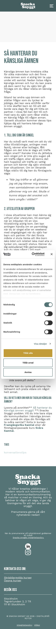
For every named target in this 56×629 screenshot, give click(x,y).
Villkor (37, 625)
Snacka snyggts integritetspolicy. (28, 537)
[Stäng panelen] (52, 254)
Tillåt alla (28, 353)
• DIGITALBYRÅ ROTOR (37, 617)
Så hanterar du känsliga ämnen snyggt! (28, 409)
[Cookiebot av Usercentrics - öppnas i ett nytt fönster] (33, 254)
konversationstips (15, 452)
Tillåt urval (28, 362)
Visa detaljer (40, 344)
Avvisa (28, 372)
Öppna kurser (12, 580)
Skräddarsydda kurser (18, 577)
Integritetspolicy (24, 625)
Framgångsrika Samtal (19, 424)
